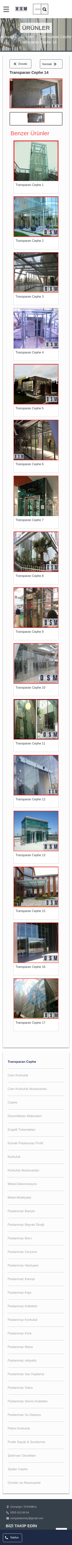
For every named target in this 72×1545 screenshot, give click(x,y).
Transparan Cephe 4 (30, 352)
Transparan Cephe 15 (30, 911)
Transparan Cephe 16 (30, 966)
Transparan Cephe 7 (30, 520)
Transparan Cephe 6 (30, 464)
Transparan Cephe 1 (30, 185)
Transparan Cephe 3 (30, 296)
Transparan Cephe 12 (30, 799)
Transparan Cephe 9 (30, 631)
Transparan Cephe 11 (30, 743)
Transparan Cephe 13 (30, 855)
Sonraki (49, 64)
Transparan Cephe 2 (30, 240)
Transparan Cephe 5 (30, 408)
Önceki (20, 63)
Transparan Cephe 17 (30, 1022)
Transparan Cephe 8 (30, 575)
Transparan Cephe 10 (30, 687)
